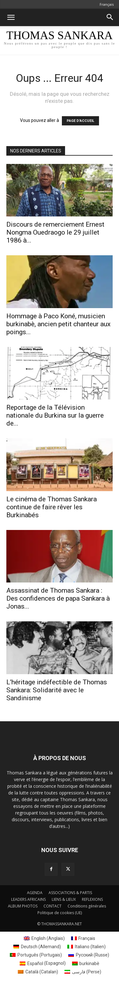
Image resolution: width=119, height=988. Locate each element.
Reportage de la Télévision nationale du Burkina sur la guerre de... (55, 415)
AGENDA (35, 892)
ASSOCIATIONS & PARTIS (70, 892)
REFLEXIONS (92, 899)
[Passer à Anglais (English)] (44, 938)
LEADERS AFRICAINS (28, 899)
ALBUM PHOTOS (22, 906)
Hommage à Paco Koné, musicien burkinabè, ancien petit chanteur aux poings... (58, 324)
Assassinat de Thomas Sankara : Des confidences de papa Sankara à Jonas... (58, 598)
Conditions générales (87, 906)
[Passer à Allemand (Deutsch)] (37, 946)
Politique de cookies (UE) (59, 912)
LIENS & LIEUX (64, 899)
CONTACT (52, 906)
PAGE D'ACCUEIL (80, 121)
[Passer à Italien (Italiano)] (86, 946)
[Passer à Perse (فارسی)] (82, 972)
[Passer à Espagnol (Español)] (43, 963)
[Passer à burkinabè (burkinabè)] (86, 963)
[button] (11, 17)
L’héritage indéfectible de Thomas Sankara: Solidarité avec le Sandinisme (56, 690)
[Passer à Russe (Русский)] (88, 955)
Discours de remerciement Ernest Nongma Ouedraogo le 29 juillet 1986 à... (55, 232)
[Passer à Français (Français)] (83, 938)
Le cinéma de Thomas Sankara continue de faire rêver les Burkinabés (51, 507)
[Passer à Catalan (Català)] (38, 972)
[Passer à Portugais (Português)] (36, 955)
